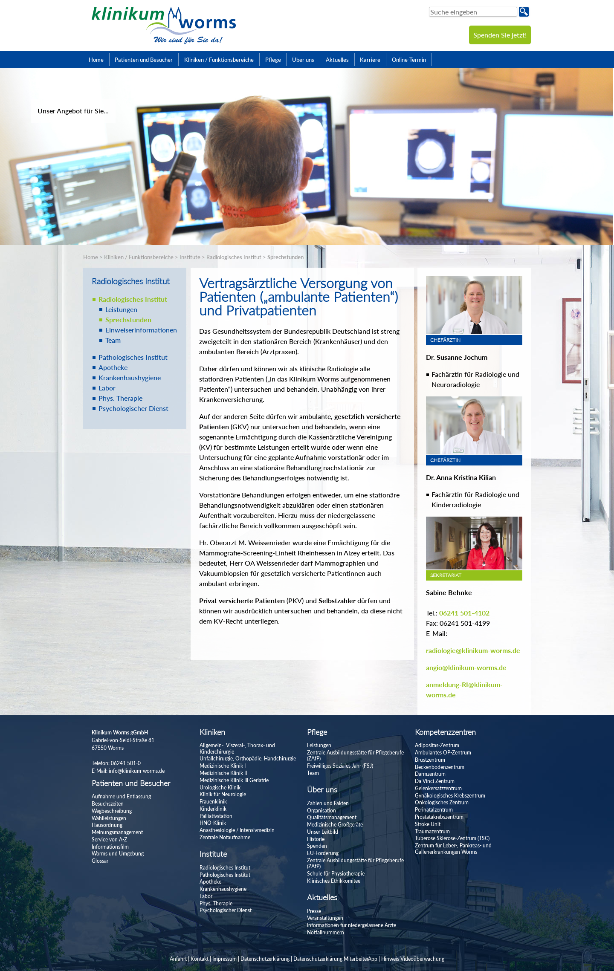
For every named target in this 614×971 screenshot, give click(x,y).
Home (96, 59)
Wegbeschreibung (112, 811)
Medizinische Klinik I (223, 766)
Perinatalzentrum (434, 809)
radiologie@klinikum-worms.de (473, 650)
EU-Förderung (323, 853)
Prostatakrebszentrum (439, 817)
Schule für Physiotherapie (336, 873)
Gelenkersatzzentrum (438, 788)
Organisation (321, 810)
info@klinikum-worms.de (137, 771)
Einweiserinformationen (141, 330)
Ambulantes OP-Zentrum (443, 752)
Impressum (224, 959)
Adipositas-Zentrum (437, 745)
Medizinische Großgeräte (335, 824)
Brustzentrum (430, 760)
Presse (314, 911)
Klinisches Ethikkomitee (333, 881)
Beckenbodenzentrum (439, 767)
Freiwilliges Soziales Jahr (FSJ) (340, 766)
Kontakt (200, 959)
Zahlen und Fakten (328, 803)
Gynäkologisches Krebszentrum (450, 795)
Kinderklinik (213, 809)
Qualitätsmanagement (331, 817)
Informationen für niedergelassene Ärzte (351, 925)
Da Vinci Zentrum (435, 781)
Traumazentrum (432, 831)
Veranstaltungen (325, 918)
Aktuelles (337, 59)
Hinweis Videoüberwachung (412, 959)
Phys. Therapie (120, 398)
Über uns (303, 59)
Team (113, 340)
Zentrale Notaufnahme (225, 837)
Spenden (317, 846)
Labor (107, 388)
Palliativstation (216, 816)
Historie (315, 839)
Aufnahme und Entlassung (121, 796)
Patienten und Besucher (144, 59)
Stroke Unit (427, 824)
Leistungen (121, 309)
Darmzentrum (430, 774)
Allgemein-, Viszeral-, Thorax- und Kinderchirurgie (237, 748)
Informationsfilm (110, 847)
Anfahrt (178, 959)
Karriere (370, 59)
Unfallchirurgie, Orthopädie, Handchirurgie (248, 758)
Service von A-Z (109, 839)
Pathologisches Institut (133, 357)
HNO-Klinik (213, 823)
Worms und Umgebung (118, 853)
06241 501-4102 (464, 613)
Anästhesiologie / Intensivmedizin (237, 830)
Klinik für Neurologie (223, 794)
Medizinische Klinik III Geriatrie (234, 780)
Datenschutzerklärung (265, 959)
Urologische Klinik (220, 787)
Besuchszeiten (108, 803)
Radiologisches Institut (233, 257)
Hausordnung (107, 825)
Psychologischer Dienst (133, 408)
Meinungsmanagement (117, 832)
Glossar (100, 861)
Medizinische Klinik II (223, 773)
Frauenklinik (213, 801)
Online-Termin (409, 59)
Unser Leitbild (322, 832)
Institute (190, 257)
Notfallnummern (325, 932)
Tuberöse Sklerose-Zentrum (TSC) (452, 838)
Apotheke (112, 367)
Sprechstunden (285, 257)
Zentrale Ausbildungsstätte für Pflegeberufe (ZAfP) (355, 755)
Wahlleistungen (109, 818)
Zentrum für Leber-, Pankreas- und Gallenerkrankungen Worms (453, 848)
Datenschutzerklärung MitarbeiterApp (335, 959)
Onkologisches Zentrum (442, 802)
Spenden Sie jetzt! (500, 35)
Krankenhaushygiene (129, 377)
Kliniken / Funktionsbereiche (219, 59)
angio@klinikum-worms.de (466, 667)
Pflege (273, 59)
